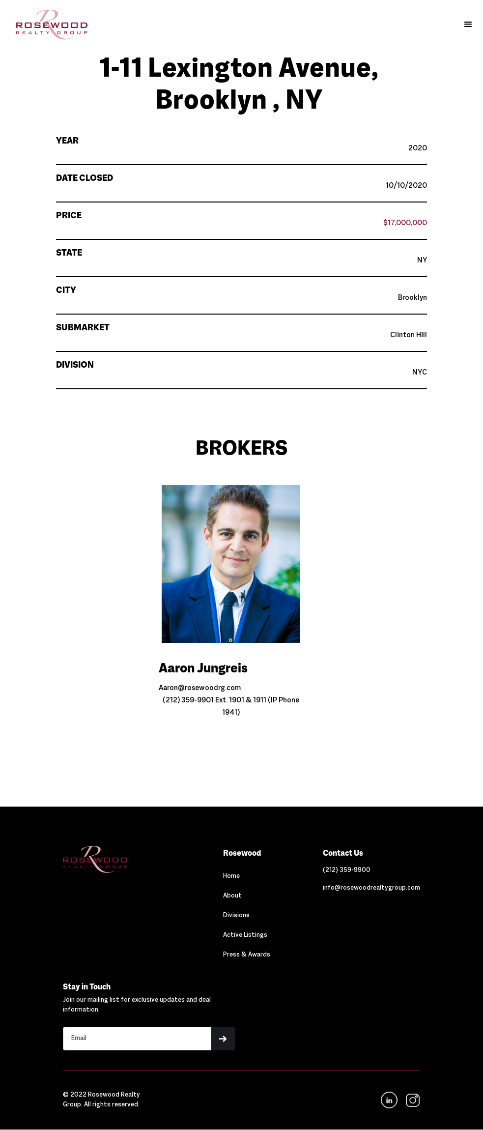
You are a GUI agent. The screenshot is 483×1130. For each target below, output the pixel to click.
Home (231, 876)
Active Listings (245, 935)
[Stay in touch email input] (137, 1038)
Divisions (236, 915)
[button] (468, 24)
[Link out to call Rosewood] (346, 870)
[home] (47, 24)
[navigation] (412, 1100)
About (232, 896)
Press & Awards (246, 955)
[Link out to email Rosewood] (371, 888)
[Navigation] (116, 859)
